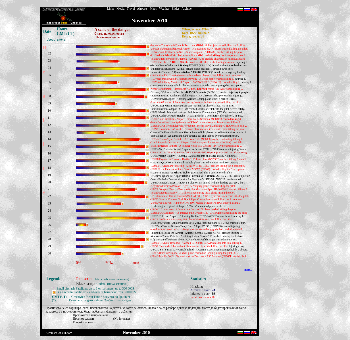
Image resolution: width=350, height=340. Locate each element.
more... (248, 269)
